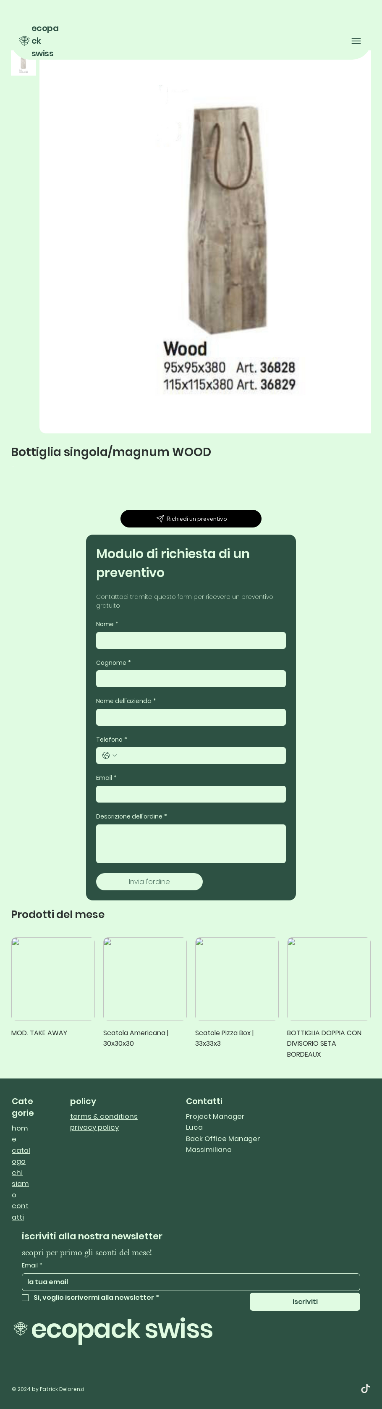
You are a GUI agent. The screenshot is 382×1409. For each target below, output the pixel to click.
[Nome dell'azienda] (188, 717)
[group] (191, 998)
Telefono (111, 740)
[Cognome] (188, 678)
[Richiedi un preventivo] (191, 518)
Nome (107, 624)
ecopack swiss (122, 1329)
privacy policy (94, 1127)
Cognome (113, 663)
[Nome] (188, 640)
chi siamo (20, 1184)
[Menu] (356, 41)
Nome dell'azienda (126, 701)
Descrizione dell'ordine (131, 817)
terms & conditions (104, 1116)
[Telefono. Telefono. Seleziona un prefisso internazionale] (109, 755)
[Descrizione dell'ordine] (191, 844)
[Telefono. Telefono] (199, 755)
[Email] (188, 794)
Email (106, 778)
